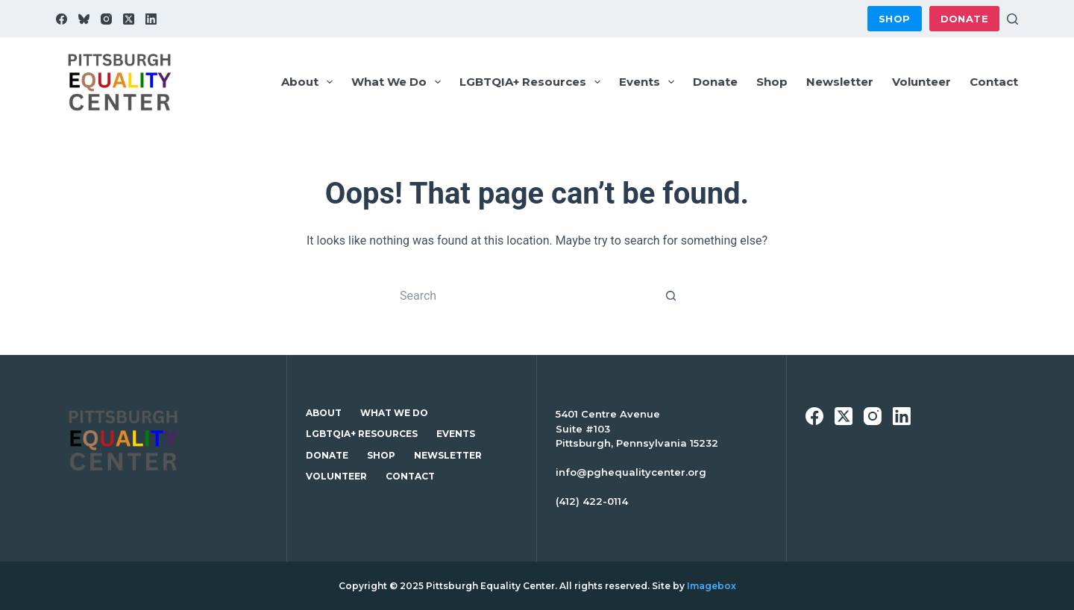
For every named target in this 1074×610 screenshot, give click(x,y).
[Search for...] (522, 295)
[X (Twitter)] (128, 19)
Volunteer (921, 82)
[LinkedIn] (151, 19)
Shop (895, 19)
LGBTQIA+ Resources (532, 82)
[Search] (1012, 19)
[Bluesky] (84, 19)
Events (649, 82)
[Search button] (671, 295)
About (310, 82)
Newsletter (839, 82)
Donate (964, 19)
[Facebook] (61, 19)
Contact (994, 82)
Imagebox (711, 585)
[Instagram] (106, 19)
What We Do (399, 82)
